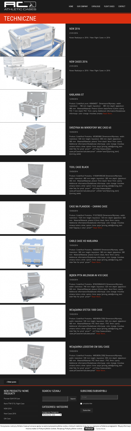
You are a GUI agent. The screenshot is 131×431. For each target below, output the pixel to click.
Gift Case (7, 418)
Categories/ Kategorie (50, 412)
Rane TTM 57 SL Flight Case (14, 403)
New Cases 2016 (10, 413)
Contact (121, 6)
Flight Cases (109, 6)
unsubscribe (86, 403)
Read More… (108, 113)
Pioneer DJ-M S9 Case (12, 398)
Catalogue (96, 6)
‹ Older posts (11, 382)
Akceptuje (89, 428)
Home (71, 6)
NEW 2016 (8, 408)
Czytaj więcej (100, 428)
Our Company (82, 6)
